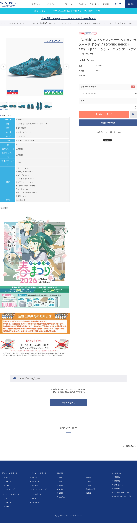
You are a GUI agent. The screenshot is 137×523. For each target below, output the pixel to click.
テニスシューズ (9, 489)
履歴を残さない (131, 446)
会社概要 (117, 488)
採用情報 (117, 481)
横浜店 (61, 478)
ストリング (8, 481)
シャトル (34, 485)
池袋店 (61, 489)
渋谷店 (61, 485)
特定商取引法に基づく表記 (123, 496)
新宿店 (61, 481)
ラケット (7, 478)
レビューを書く (68, 403)
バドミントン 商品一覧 (38, 473)
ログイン (72, 392)
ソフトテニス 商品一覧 (10, 494)
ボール (6, 485)
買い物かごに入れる (104, 114)
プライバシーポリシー (121, 492)
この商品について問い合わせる (108, 132)
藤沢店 (88, 478)
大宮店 (88, 481)
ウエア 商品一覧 (36, 494)
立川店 (88, 485)
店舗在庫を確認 (108, 123)
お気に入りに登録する (133, 114)
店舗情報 (60, 473)
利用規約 (117, 477)
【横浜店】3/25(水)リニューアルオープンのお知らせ (68, 18)
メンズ (33, 499)
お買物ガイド (118, 473)
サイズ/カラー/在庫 (89, 87)
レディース (35, 502)
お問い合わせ (118, 485)
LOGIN (131, 4)
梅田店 (88, 493)
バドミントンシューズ (39, 489)
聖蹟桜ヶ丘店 (90, 489)
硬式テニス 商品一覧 (9, 473)
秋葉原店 (62, 497)
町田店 (61, 493)
